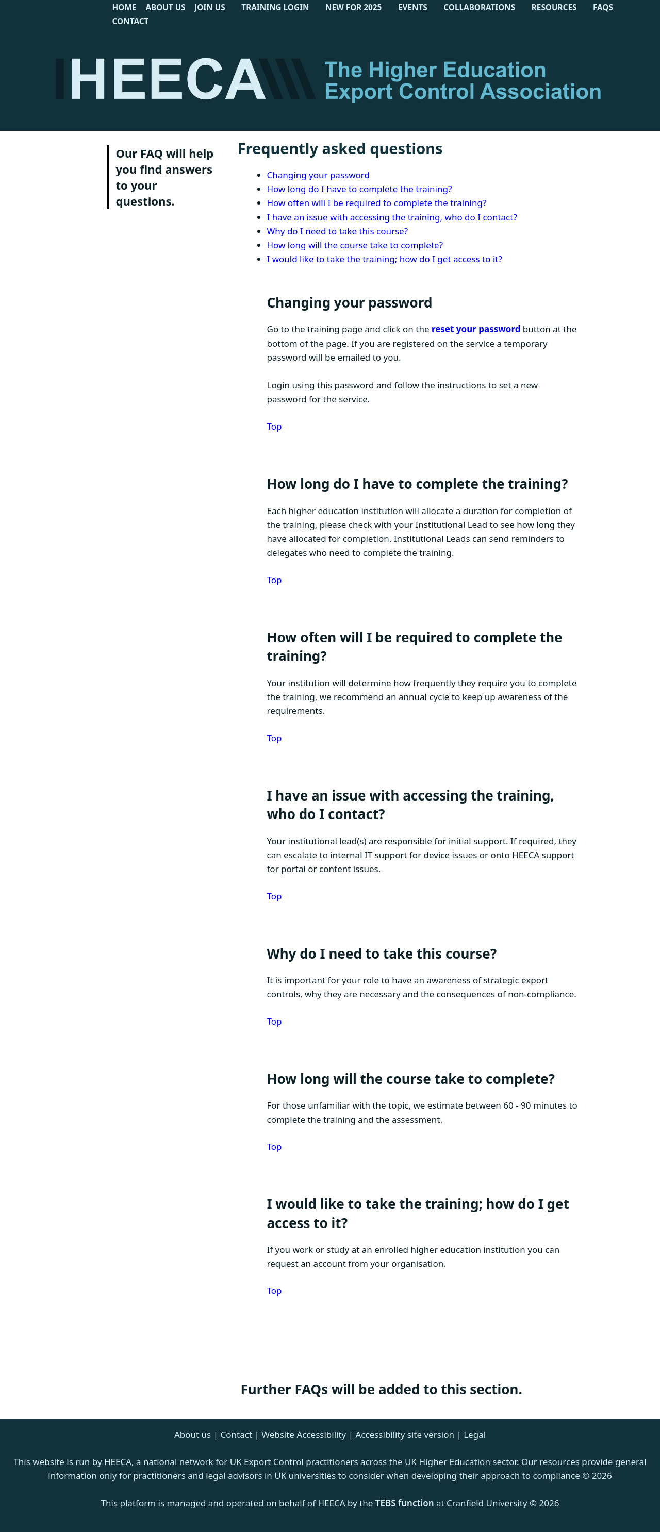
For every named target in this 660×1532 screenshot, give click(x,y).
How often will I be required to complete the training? (377, 203)
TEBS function (404, 1503)
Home (124, 7)
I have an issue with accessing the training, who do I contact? (392, 217)
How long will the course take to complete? (355, 245)
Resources (554, 7)
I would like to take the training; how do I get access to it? (384, 259)
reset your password (476, 329)
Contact (130, 21)
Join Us (209, 7)
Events (412, 7)
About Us (166, 7)
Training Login (275, 7)
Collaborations (479, 7)
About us (192, 1434)
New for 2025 (353, 7)
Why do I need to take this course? (337, 231)
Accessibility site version (404, 1434)
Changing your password (318, 175)
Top (274, 426)
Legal (475, 1434)
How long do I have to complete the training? (359, 189)
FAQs (603, 7)
